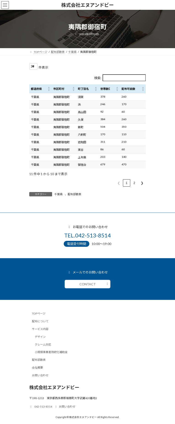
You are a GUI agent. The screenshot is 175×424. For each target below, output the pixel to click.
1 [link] (126, 183)
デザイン (40, 336)
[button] (48, 88)
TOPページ (38, 313)
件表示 (43, 67)
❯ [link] (142, 183)
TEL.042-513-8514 (87, 235)
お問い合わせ (40, 375)
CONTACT (88, 284)
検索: (97, 78)
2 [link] (134, 183)
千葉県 (58, 194)
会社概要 (37, 367)
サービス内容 (40, 329)
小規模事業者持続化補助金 (51, 352)
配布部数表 (74, 194)
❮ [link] (118, 183)
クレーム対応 (43, 344)
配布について (40, 321)
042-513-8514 (40, 406)
